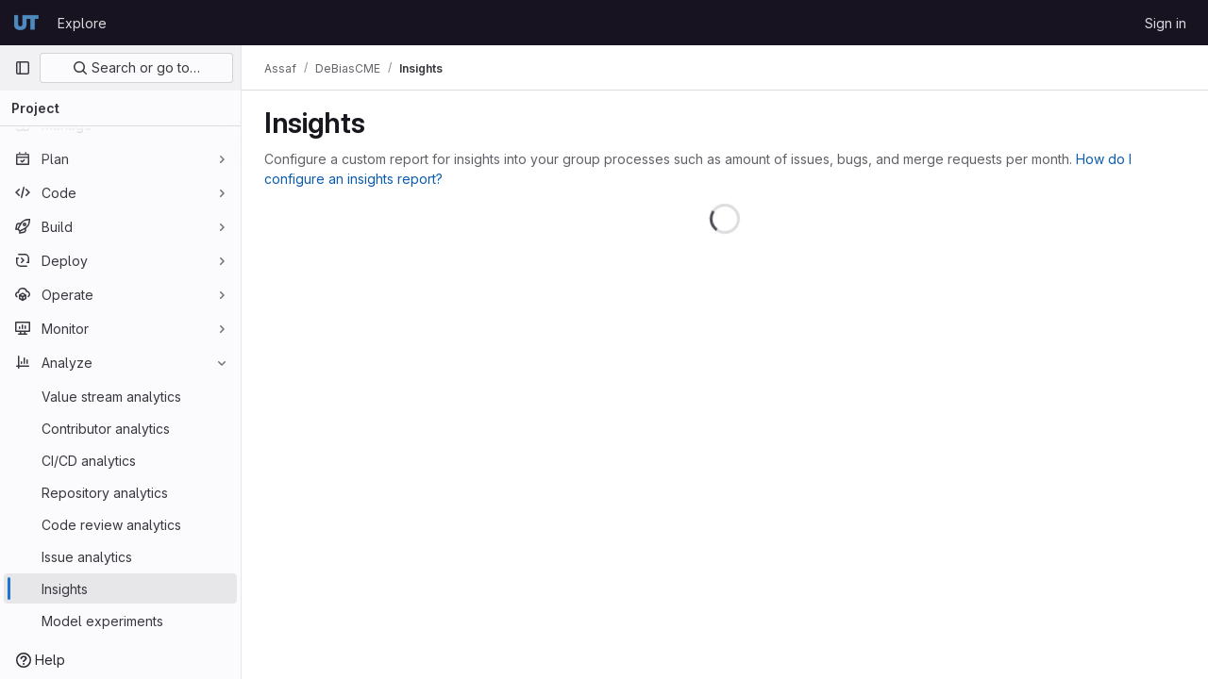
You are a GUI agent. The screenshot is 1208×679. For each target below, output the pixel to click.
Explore (82, 23)
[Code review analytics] (120, 524)
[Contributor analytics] (120, 428)
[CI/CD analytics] (120, 460)
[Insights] (120, 588)
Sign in (1165, 23)
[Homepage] (26, 23)
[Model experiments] (120, 620)
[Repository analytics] (120, 492)
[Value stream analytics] (120, 396)
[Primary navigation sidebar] (23, 68)
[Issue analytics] (120, 556)
